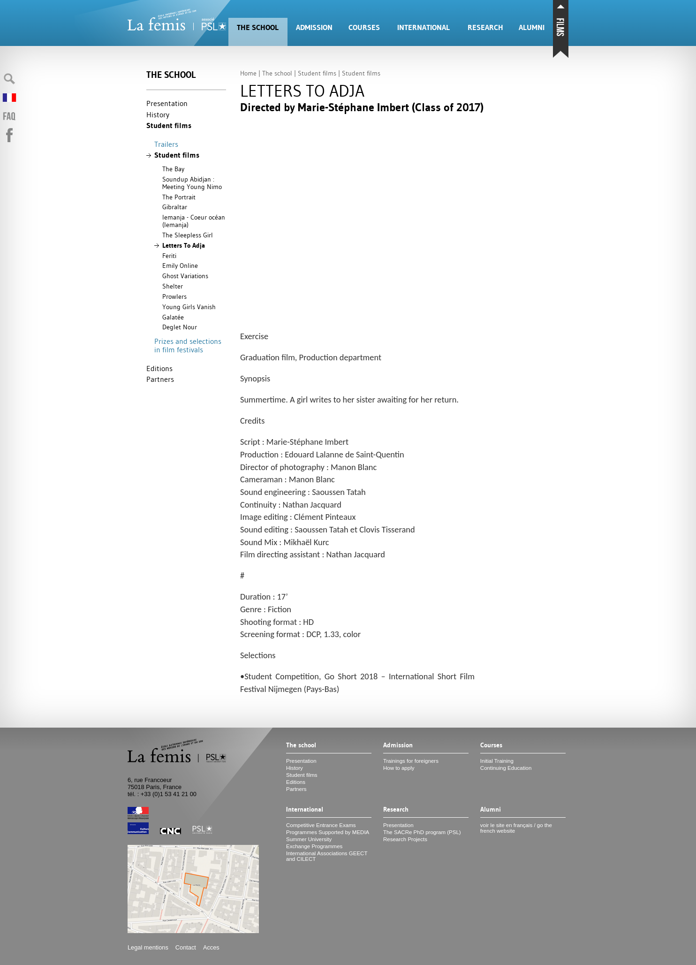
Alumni (532, 27)
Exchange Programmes (314, 846)
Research (485, 27)
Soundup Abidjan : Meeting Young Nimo (192, 183)
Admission (314, 27)
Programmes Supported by (327, 832)
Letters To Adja (183, 245)
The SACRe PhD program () (422, 832)
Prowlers (174, 296)
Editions (159, 368)
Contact (185, 947)
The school (258, 27)
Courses (364, 27)
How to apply (399, 768)
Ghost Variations (185, 276)
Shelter (172, 286)
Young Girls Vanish (189, 307)
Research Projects (405, 839)
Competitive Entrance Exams (321, 825)
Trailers (166, 144)
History (157, 114)
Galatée (173, 317)
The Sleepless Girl (187, 235)
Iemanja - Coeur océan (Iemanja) (193, 221)
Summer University (309, 839)
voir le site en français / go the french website (516, 828)
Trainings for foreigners (411, 761)
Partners (160, 379)
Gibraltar (174, 207)
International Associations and (326, 856)
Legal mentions (148, 947)
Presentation (167, 103)
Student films (168, 125)
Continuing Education (505, 768)
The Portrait (179, 197)
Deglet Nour (179, 327)
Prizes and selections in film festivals (187, 345)
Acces (211, 947)
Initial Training (497, 761)
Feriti (169, 255)
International (423, 27)
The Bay (173, 169)
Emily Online (180, 265)
